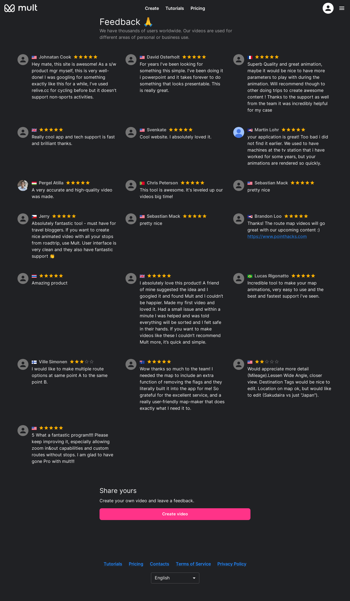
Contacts (159, 564)
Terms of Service (193, 564)
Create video (175, 513)
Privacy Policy (231, 564)
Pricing (198, 8)
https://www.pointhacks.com (277, 236)
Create (152, 8)
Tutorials (174, 8)
